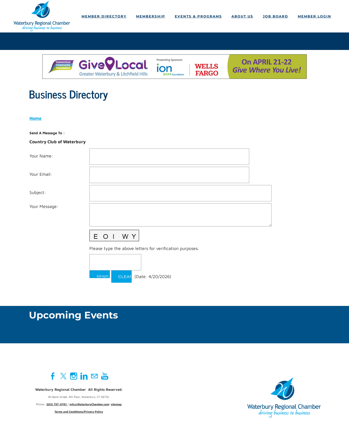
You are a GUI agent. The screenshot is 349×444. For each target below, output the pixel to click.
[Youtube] (104, 376)
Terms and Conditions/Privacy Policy (79, 412)
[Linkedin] (84, 376)
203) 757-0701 (57, 404)
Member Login (314, 16)
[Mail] (94, 376)
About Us (242, 16)
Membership (150, 16)
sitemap (116, 404)
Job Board (275, 16)
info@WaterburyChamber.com (89, 404)
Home (35, 118)
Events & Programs (198, 16)
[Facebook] (52, 376)
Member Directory (104, 16)
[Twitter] (63, 376)
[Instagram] (73, 376)
